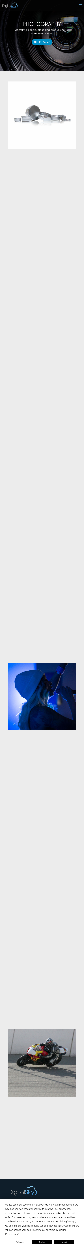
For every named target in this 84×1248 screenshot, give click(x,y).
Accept (64, 1242)
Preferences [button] (11, 1234)
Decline (42, 1242)
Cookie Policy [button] (71, 1225)
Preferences (20, 1242)
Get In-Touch (42, 42)
